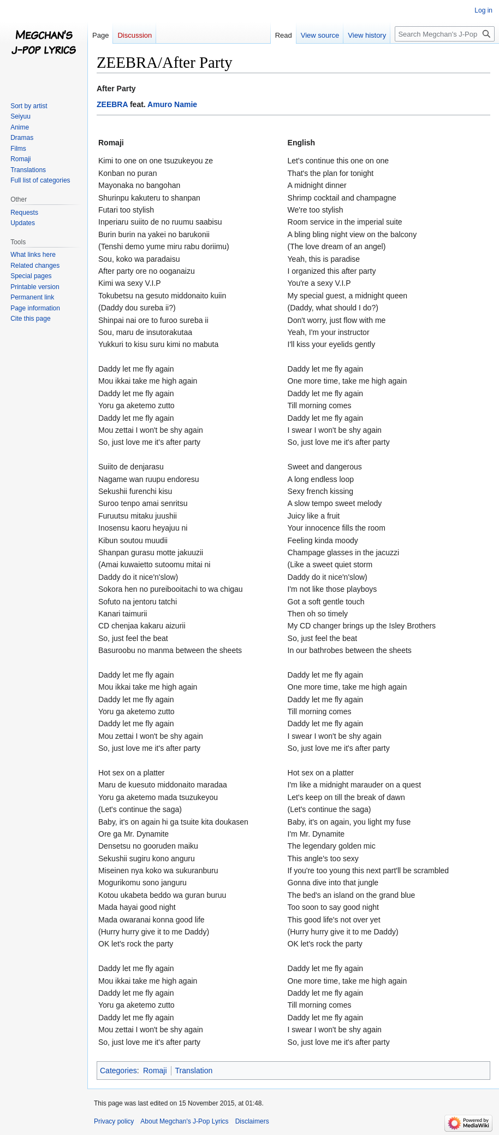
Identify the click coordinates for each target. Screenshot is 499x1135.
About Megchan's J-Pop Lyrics (184, 1121)
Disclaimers (252, 1121)
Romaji (155, 1070)
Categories (118, 1070)
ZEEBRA (112, 104)
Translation (194, 1070)
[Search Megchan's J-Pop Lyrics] (445, 34)
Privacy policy (114, 1121)
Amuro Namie (172, 104)
